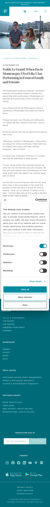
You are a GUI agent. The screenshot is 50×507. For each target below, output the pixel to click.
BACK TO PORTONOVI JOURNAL (20, 58)
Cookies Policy (25, 494)
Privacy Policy (25, 487)
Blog (5, 359)
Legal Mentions (25, 490)
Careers (7, 331)
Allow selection (25, 297)
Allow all (25, 289)
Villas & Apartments (14, 318)
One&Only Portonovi (14, 327)
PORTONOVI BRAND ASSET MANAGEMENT (22, 377)
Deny (25, 305)
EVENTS (6, 352)
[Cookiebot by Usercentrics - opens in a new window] (35, 200)
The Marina (9, 324)
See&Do (6, 349)
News (5, 356)
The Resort (9, 321)
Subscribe (37, 441)
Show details (35, 281)
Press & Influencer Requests (18, 381)
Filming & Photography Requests (20, 384)
